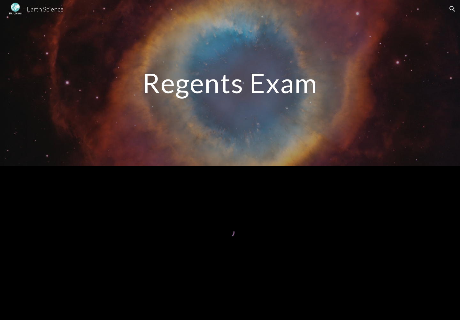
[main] (230, 83)
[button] (452, 9)
